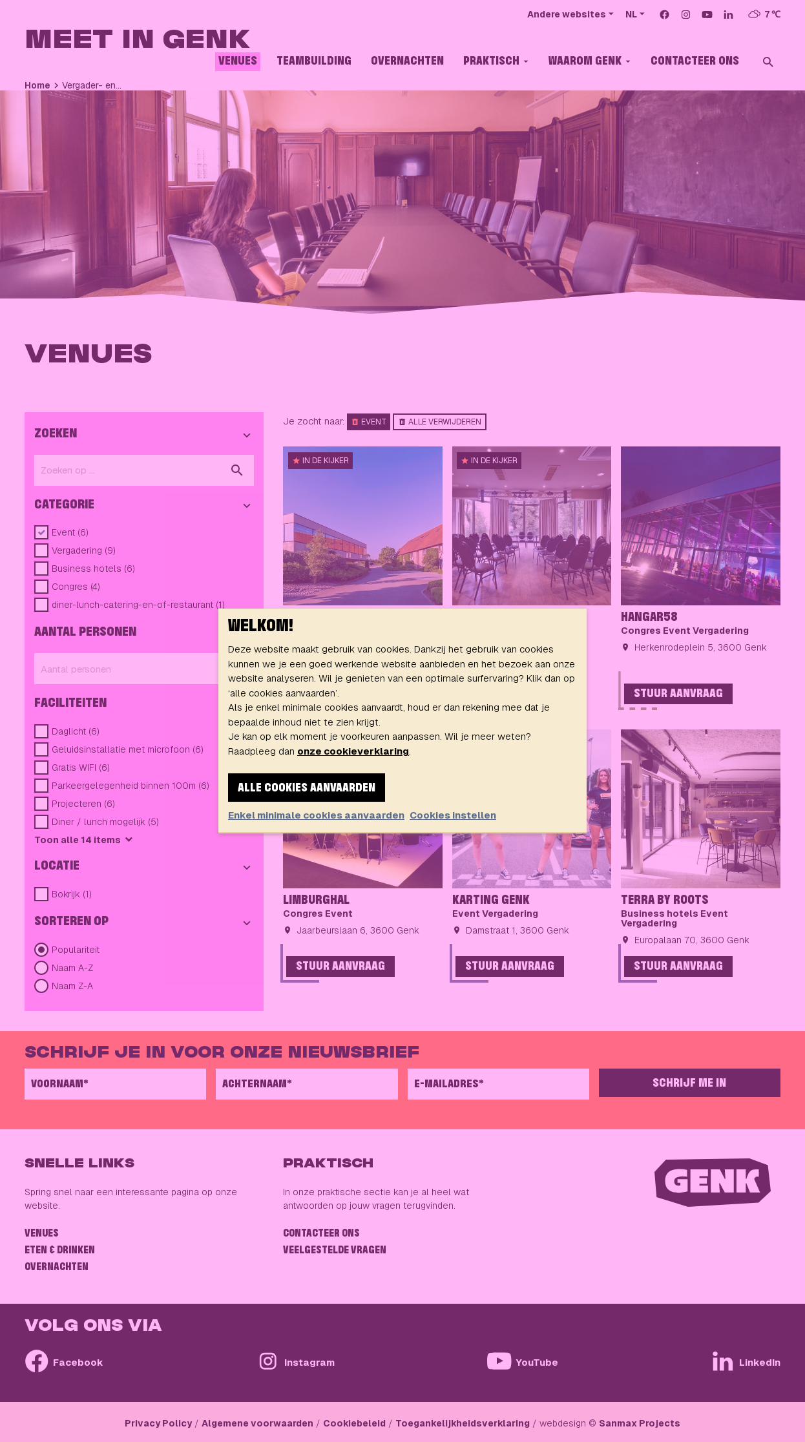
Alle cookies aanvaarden (306, 788)
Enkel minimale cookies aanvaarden (316, 815)
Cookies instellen (453, 815)
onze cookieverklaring (353, 751)
